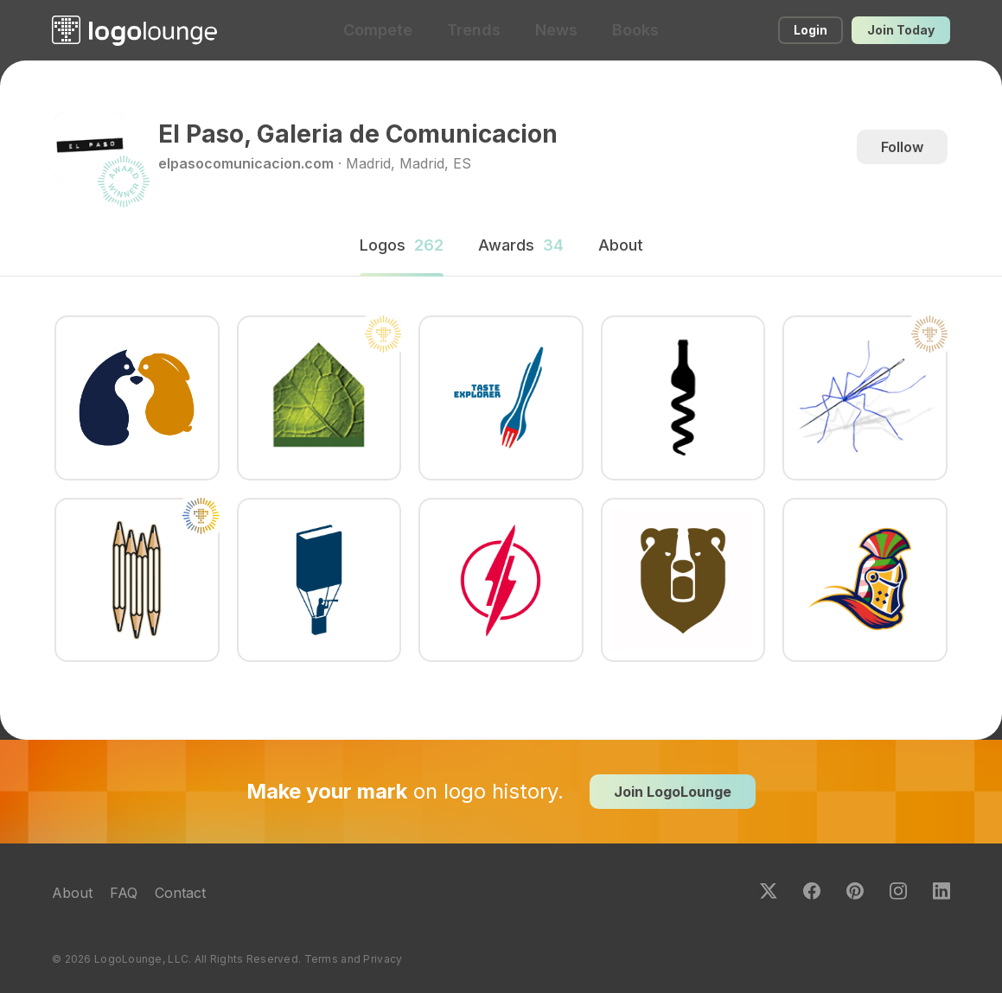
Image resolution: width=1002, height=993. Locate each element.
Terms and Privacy (353, 958)
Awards (521, 245)
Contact (180, 892)
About (72, 892)
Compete (377, 30)
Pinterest (855, 891)
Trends (474, 30)
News (556, 30)
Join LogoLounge (672, 791)
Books (635, 30)
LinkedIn (941, 891)
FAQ (123, 892)
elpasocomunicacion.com (246, 163)
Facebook (811, 891)
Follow (902, 147)
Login (810, 29)
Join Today (901, 29)
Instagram (898, 891)
